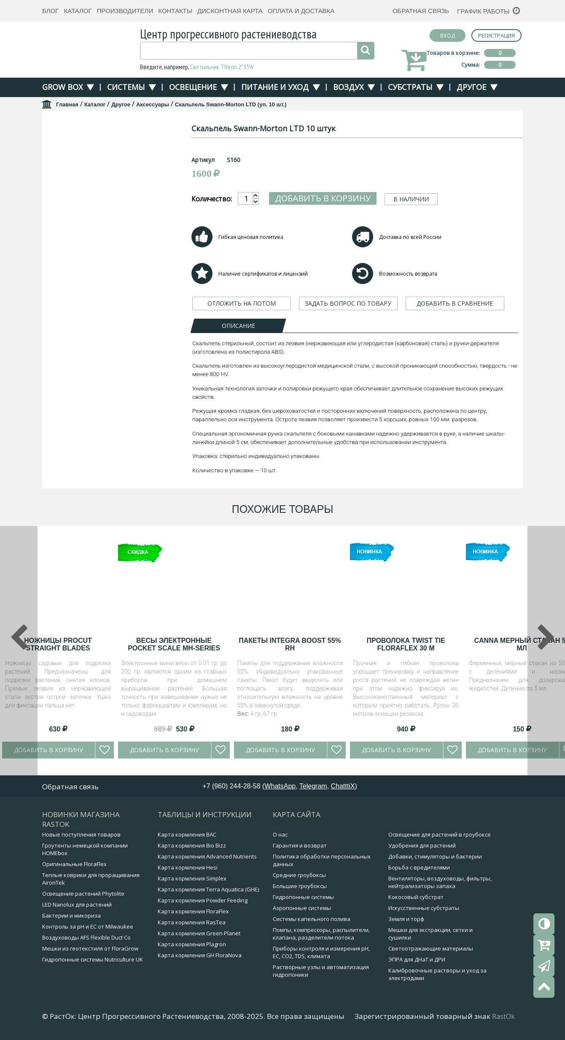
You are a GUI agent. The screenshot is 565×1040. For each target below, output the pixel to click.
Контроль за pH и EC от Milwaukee (87, 926)
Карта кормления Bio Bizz (192, 845)
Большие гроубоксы (300, 886)
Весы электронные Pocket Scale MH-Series (174, 644)
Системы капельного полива (311, 919)
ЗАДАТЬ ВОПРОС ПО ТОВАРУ (348, 303)
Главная (67, 104)
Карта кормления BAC (187, 834)
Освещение (193, 87)
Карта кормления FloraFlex (193, 911)
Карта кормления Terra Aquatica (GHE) (208, 889)
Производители (125, 10)
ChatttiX (343, 786)
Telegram (313, 786)
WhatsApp (280, 786)
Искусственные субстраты (423, 908)
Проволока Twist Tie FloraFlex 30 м (405, 644)
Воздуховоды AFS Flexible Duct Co (86, 937)
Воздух (348, 87)
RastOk (503, 1016)
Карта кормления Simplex (192, 878)
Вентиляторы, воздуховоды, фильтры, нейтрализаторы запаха (440, 882)
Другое (471, 87)
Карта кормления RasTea (192, 922)
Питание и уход (275, 87)
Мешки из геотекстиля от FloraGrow (90, 948)
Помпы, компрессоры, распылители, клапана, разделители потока (321, 933)
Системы (126, 87)
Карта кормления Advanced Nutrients (207, 856)
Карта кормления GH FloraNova (200, 955)
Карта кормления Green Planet (199, 933)
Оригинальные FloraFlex (74, 864)
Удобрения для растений (422, 845)
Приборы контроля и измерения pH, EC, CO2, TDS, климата (321, 952)
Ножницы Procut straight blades (58, 644)
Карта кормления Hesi (188, 867)
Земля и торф (406, 919)
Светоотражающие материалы (430, 948)
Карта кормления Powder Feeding (203, 900)
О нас (280, 834)
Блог (50, 10)
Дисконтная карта (230, 10)
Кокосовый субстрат (416, 897)
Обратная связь (421, 10)
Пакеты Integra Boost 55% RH (290, 644)
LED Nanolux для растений (77, 904)
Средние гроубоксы (299, 875)
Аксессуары (152, 104)
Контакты (175, 10)
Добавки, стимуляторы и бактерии (435, 856)
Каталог (77, 10)
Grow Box (62, 87)
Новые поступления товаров (81, 834)
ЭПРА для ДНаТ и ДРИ (416, 959)
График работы (483, 11)
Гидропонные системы (303, 897)
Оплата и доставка (301, 10)
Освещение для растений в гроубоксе (439, 834)
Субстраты (410, 87)
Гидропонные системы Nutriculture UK (92, 959)
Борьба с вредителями (419, 867)
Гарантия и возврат (300, 845)
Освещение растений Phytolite (83, 893)
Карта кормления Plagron (192, 944)
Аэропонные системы (302, 908)
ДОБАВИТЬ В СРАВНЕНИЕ (455, 303)
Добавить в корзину (323, 198)
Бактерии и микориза (71, 915)
